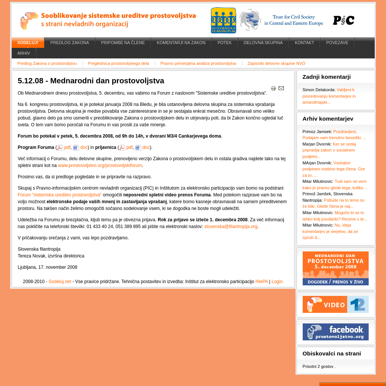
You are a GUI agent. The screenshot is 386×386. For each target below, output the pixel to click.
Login (276, 281)
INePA (262, 281)
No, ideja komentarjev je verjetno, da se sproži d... (330, 231)
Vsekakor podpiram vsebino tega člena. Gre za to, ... (334, 169)
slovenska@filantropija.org (230, 226)
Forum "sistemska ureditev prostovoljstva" (60, 195)
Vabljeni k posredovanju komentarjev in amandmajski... (329, 95)
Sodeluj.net (60, 281)
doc (83, 147)
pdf (67, 147)
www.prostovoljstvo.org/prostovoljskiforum (100, 165)
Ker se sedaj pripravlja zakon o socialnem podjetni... (329, 150)
